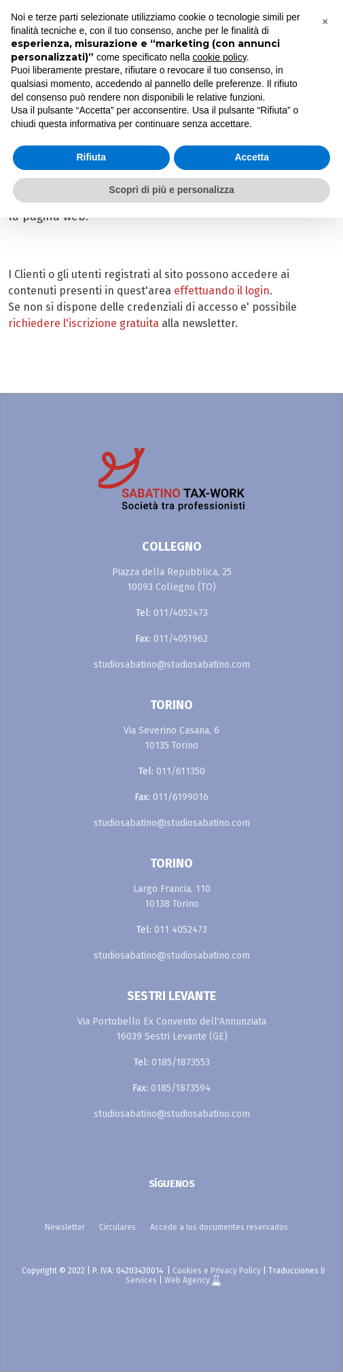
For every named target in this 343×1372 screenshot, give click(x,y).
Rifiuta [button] (91, 157)
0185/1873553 (180, 1062)
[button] (325, 22)
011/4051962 (181, 639)
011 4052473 (180, 930)
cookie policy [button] (220, 57)
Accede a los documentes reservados (219, 1227)
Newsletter (65, 1227)
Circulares (117, 1227)
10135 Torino (171, 745)
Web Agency (188, 1280)
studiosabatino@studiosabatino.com (172, 664)
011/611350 (180, 771)
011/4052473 (181, 613)
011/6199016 (181, 797)
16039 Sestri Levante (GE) (172, 1036)
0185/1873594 (181, 1088)
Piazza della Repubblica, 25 (172, 572)
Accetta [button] (251, 157)
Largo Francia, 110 (172, 889)
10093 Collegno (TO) (171, 587)
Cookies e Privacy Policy (217, 1270)
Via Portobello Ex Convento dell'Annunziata (171, 1021)
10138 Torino (172, 904)
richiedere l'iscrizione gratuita (83, 323)
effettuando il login (222, 290)
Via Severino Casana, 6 (171, 730)
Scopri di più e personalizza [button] (171, 189)
